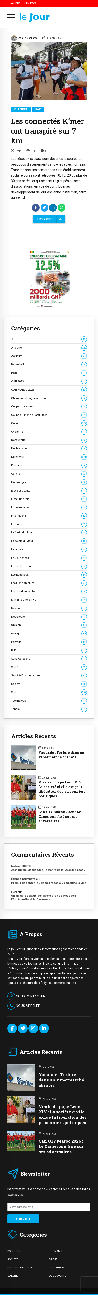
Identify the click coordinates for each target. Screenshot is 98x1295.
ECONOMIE (56, 1251)
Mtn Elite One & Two (49, 600)
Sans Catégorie (49, 659)
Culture (49, 423)
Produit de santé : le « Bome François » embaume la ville (48, 883)
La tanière (49, 549)
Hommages (49, 482)
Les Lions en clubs (49, 583)
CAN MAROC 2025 (49, 389)
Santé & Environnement (49, 675)
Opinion (49, 625)
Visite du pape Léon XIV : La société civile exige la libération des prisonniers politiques (62, 789)
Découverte (49, 440)
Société (49, 684)
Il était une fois (49, 499)
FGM (14, 892)
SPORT (53, 1259)
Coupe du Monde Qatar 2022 (49, 415)
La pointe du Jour (49, 541)
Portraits (49, 642)
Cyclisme (49, 432)
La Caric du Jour (49, 532)
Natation (49, 608)
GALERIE (12, 1275)
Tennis (49, 709)
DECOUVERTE (57, 1275)
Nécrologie (49, 617)
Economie (49, 457)
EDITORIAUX (57, 1267)
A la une (49, 348)
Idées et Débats (49, 491)
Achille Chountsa (24, 39)
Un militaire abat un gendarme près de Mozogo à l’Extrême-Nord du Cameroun (43, 897)
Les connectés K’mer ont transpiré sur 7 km (47, 131)
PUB (49, 650)
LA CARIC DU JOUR (19, 1267)
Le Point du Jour (49, 566)
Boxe (49, 373)
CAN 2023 (49, 381)
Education (49, 465)
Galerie (49, 473)
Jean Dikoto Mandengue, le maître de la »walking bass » (48, 870)
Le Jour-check (49, 558)
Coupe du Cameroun (49, 406)
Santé (49, 667)
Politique (49, 633)
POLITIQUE (14, 1251)
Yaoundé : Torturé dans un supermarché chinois (61, 754)
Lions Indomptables (49, 591)
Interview (49, 524)
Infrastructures (49, 507)
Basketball (49, 364)
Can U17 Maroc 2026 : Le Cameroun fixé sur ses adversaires (59, 816)
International (49, 516)
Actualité (49, 356)
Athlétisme (21, 109)
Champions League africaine (49, 398)
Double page (49, 448)
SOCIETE (12, 1259)
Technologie (49, 701)
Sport (37, 109)
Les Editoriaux (49, 575)
